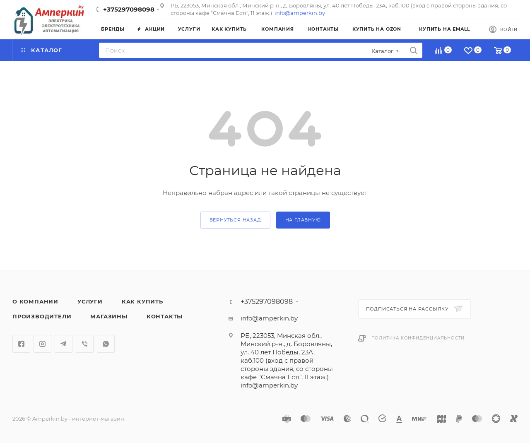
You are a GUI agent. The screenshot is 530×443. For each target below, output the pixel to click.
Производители (41, 316)
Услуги (90, 301)
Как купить (142, 301)
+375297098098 (128, 9)
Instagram (42, 344)
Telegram (63, 344)
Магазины (108, 316)
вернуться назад (235, 220)
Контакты (165, 316)
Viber (85, 344)
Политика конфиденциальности (418, 338)
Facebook (21, 344)
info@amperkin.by (300, 13)
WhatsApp (106, 344)
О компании (35, 301)
